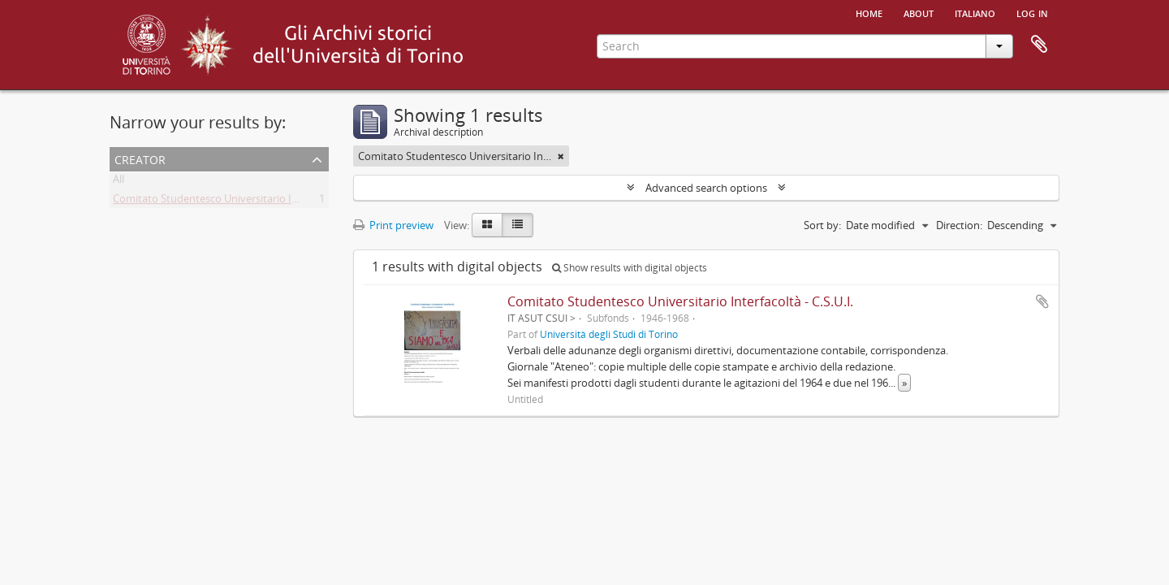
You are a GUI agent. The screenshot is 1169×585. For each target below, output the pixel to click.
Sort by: (822, 225)
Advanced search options (706, 187)
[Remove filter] (561, 156)
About (919, 12)
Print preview (393, 225)
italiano (975, 12)
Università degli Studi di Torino (609, 333)
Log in (1032, 12)
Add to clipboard (1042, 301)
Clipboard (1039, 44)
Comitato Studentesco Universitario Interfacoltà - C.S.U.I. (249, 201)
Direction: (959, 225)
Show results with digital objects (629, 268)
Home (869, 12)
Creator (140, 158)
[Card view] (487, 225)
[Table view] (517, 225)
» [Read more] (904, 382)
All (118, 182)
